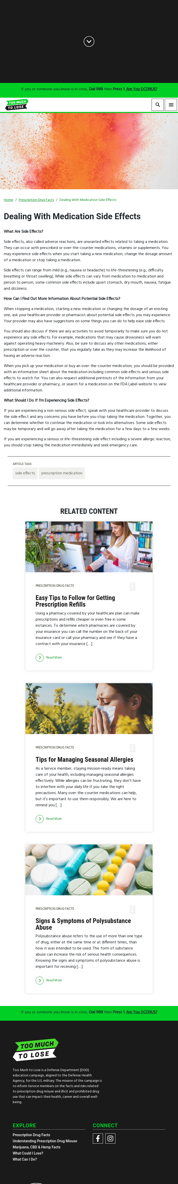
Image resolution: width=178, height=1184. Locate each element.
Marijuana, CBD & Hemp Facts (36, 1147)
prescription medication (61, 473)
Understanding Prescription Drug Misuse (45, 1141)
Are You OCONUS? (141, 89)
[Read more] (49, 658)
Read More (49, 658)
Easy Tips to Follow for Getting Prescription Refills (75, 601)
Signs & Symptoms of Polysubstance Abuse (83, 924)
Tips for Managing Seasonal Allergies (85, 759)
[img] (89, 546)
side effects (25, 473)
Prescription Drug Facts (36, 200)
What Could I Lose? (28, 1153)
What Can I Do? (25, 1159)
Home (8, 200)
